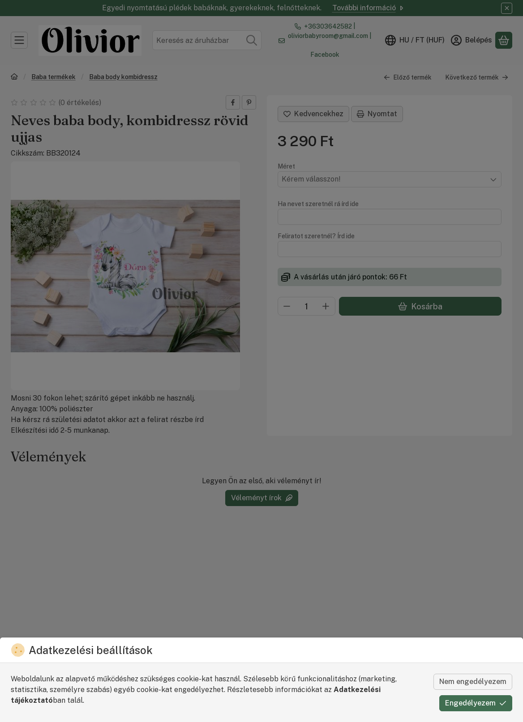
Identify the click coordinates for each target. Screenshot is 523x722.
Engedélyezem (475, 703)
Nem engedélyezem (472, 681)
